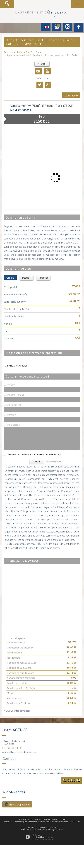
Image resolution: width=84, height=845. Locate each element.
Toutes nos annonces (60, 822)
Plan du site (8, 822)
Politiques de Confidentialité (64, 543)
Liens (42, 822)
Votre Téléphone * (13, 404)
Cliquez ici (71, 780)
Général (10, 278)
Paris (38, 52)
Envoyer (37, 461)
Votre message (12, 424)
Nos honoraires (33, 822)
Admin (48, 822)
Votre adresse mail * (14, 394)
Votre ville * (10, 414)
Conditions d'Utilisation (23, 547)
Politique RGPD (74, 822)
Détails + (26, 278)
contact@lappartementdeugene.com (19, 752)
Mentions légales (20, 822)
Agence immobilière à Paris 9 (18, 52)
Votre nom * (10, 384)
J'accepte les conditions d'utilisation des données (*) (34, 454)
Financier (43, 278)
